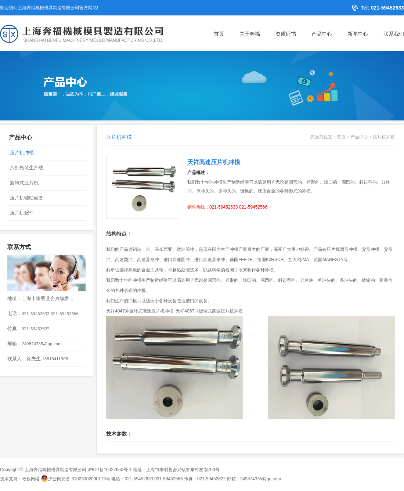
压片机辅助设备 (26, 198)
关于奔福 (249, 34)
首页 (219, 34)
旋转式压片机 (24, 182)
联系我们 (393, 34)
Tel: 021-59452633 (382, 8)
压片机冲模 (22, 152)
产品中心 (321, 34)
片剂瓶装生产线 (26, 167)
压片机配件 (22, 213)
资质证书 (285, 34)
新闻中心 (357, 34)
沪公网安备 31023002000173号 (75, 478)
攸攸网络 (31, 478)
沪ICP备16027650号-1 (109, 469)
